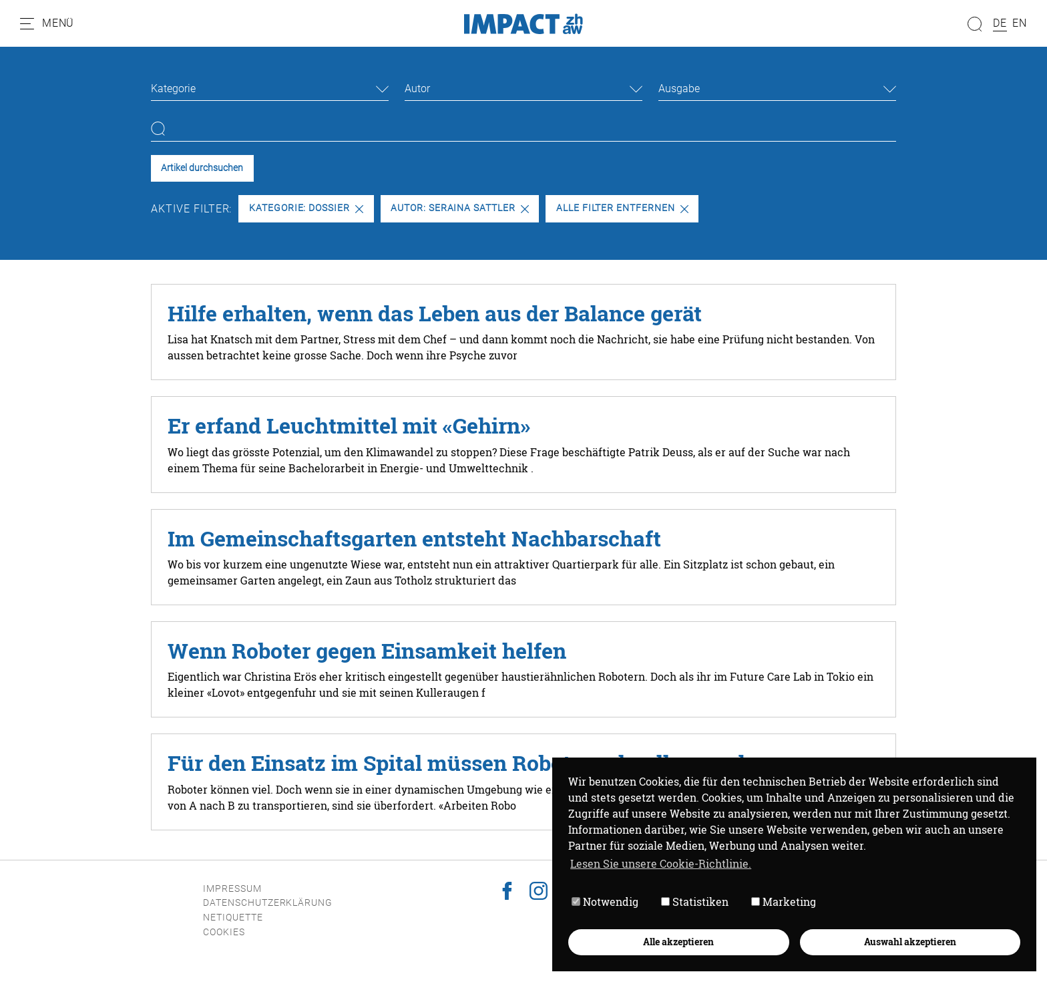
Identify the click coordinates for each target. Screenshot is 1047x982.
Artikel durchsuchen (202, 168)
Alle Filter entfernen (622, 208)
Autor (417, 88)
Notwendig (605, 901)
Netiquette (233, 917)
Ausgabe (679, 88)
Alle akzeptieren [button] (678, 941)
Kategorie (173, 88)
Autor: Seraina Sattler (460, 208)
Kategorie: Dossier (306, 208)
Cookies (224, 932)
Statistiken (694, 901)
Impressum (232, 888)
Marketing (783, 901)
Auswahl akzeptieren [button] (910, 941)
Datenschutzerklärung (268, 903)
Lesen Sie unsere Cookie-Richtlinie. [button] (660, 863)
